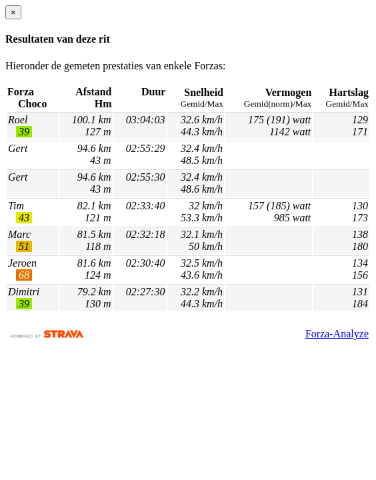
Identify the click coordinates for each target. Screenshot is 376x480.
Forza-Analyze (337, 333)
